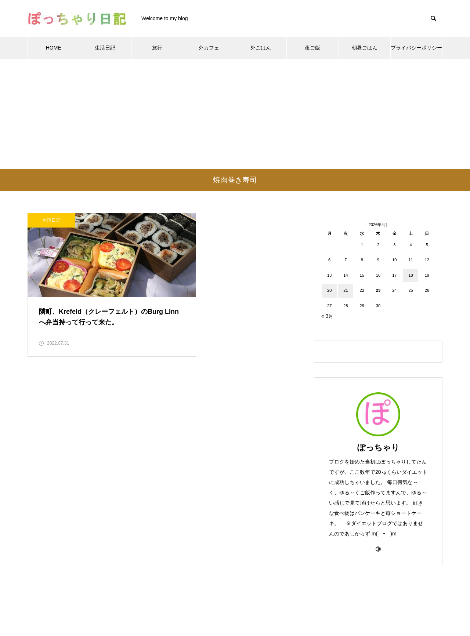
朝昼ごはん (364, 48)
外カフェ (209, 48)
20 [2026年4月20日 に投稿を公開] (329, 290)
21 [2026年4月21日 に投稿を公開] (345, 290)
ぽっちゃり (378, 447)
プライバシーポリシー (416, 48)
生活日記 (105, 48)
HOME (53, 48)
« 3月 (327, 316)
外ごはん (260, 48)
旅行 (157, 48)
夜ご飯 (312, 48)
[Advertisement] (235, 113)
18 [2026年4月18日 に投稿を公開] (410, 275)
